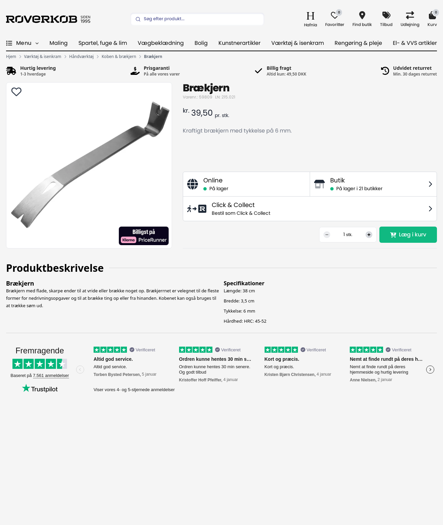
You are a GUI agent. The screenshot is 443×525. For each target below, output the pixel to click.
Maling (58, 43)
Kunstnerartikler (239, 43)
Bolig (201, 43)
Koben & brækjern (119, 56)
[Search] (197, 19)
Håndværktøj (81, 56)
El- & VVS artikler (415, 43)
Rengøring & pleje (358, 43)
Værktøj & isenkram (297, 43)
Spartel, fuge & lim (102, 43)
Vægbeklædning (161, 43)
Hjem (11, 56)
